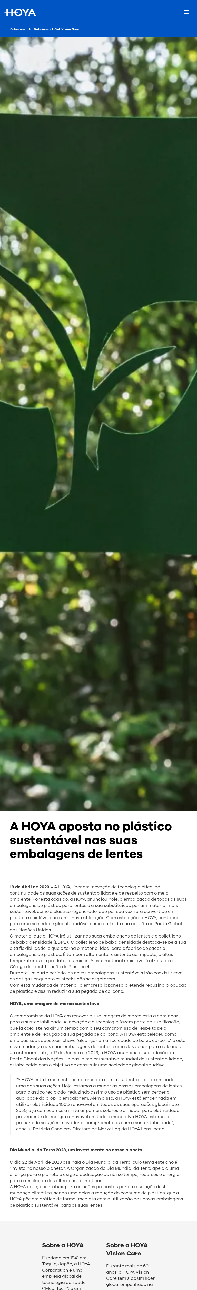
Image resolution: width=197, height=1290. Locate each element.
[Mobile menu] (186, 12)
